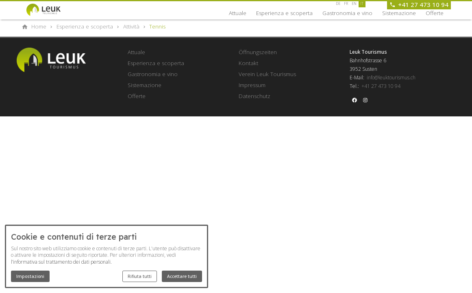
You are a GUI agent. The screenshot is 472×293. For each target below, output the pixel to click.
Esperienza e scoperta (284, 13)
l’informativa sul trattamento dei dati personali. (61, 261)
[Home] (38, 26)
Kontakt (248, 63)
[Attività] (131, 26)
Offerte (435, 13)
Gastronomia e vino (347, 13)
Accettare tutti (182, 276)
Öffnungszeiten (258, 52)
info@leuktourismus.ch (391, 77)
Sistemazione (399, 13)
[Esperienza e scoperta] (85, 26)
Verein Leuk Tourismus (267, 74)
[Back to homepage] (50, 10)
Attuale (237, 13)
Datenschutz (254, 96)
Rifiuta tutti (140, 276)
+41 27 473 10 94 (380, 86)
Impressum (252, 85)
